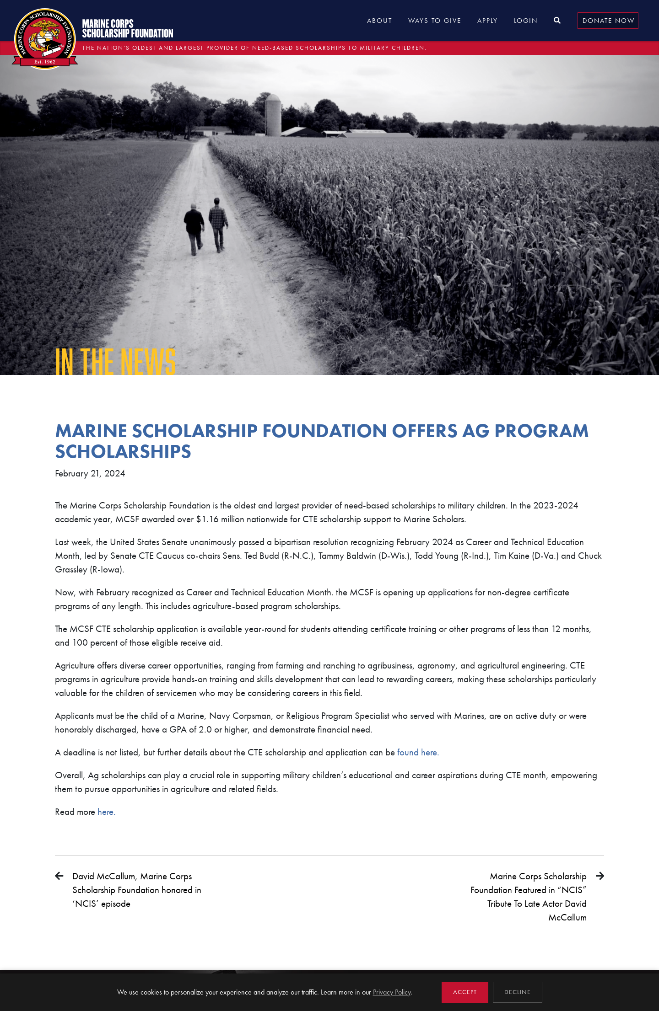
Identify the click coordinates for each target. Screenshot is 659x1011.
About (379, 20)
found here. (419, 752)
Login (526, 20)
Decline (517, 992)
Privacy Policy (392, 992)
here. (105, 811)
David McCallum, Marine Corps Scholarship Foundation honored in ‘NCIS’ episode (136, 889)
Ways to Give (434, 20)
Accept (465, 992)
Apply (487, 20)
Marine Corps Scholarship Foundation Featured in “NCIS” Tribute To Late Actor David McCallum (528, 896)
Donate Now (609, 20)
